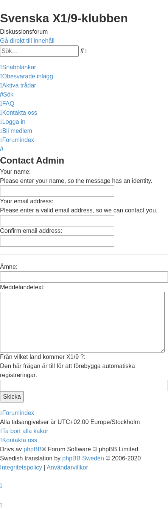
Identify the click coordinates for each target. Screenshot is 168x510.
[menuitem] (26, 76)
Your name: (15, 171)
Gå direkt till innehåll (27, 40)
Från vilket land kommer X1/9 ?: (43, 357)
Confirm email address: (31, 231)
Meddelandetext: (22, 287)
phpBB (32, 449)
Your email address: (26, 201)
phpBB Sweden (83, 458)
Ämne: (8, 267)
